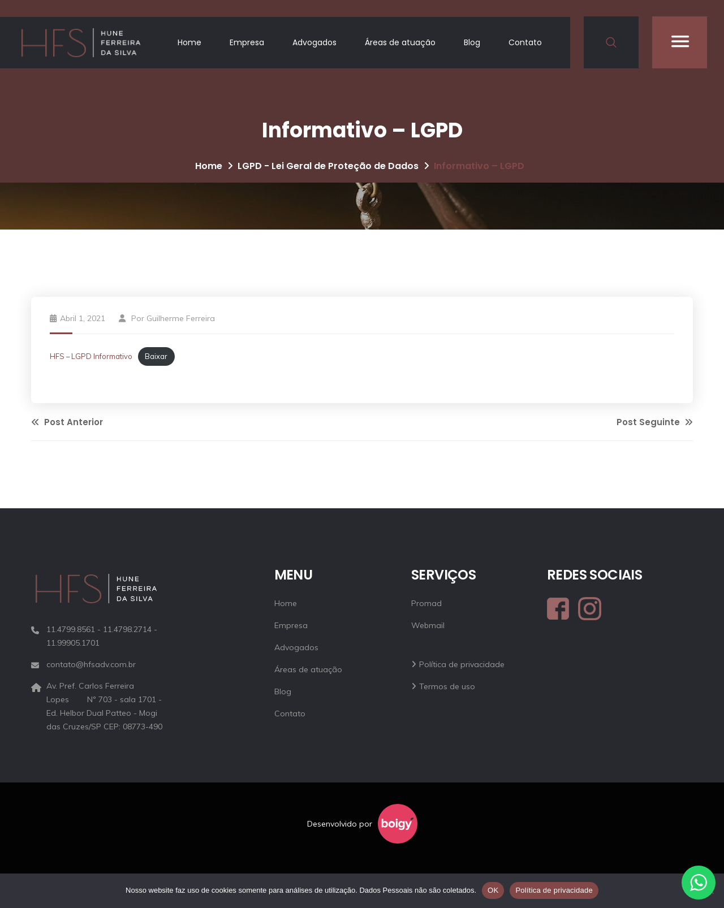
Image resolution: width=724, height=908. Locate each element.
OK (493, 890)
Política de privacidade (462, 664)
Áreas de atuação (400, 42)
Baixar (156, 356)
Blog (472, 42)
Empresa (247, 42)
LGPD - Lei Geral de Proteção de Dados (328, 165)
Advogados (314, 42)
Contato (525, 42)
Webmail (428, 625)
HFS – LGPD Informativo (91, 356)
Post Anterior (67, 422)
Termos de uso (447, 686)
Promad (426, 603)
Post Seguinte (655, 422)
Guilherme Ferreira (180, 318)
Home (189, 42)
